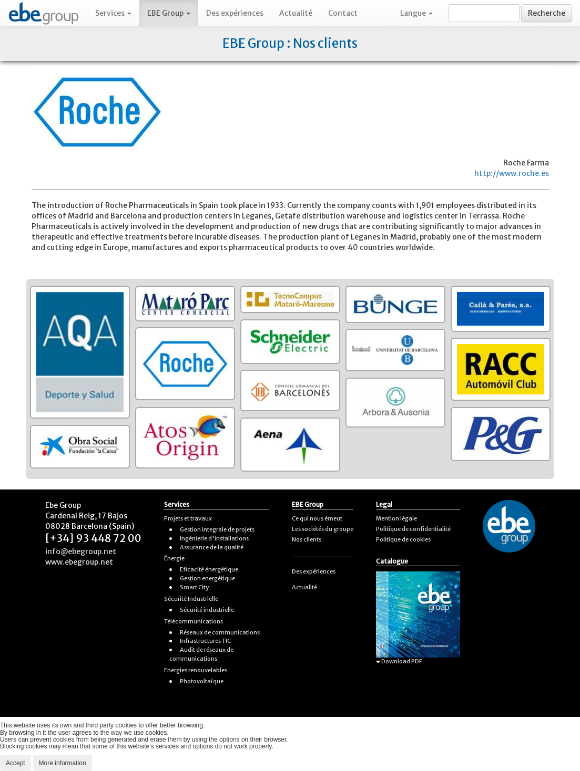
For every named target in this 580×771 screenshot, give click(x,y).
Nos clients (306, 539)
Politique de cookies (403, 539)
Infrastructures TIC (205, 640)
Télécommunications (193, 621)
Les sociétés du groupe (322, 529)
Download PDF (399, 661)
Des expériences (234, 13)
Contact (343, 13)
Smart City (194, 587)
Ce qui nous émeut (317, 518)
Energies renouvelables (195, 670)
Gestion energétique (207, 578)
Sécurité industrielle (207, 609)
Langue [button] (416, 13)
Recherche (546, 13)
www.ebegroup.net (79, 562)
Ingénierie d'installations (214, 538)
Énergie (174, 558)
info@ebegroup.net (80, 551)
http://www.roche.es (511, 173)
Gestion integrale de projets (217, 529)
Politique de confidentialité (413, 529)
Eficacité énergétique (209, 569)
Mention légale (396, 518)
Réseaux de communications (220, 632)
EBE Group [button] (168, 13)
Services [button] (113, 13)
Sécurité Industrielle (191, 598)
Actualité (295, 13)
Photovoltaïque (201, 681)
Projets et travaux (188, 518)
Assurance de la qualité (211, 547)
